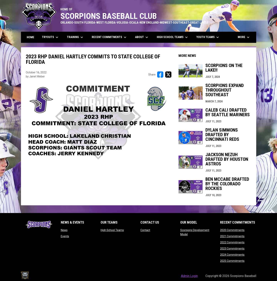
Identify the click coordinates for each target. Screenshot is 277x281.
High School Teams (112, 230)
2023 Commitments (232, 248)
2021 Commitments (232, 236)
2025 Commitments (232, 260)
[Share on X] (168, 74)
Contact (145, 230)
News (64, 230)
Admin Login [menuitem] (189, 276)
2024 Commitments (232, 254)
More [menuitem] (244, 37)
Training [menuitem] (75, 37)
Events (65, 236)
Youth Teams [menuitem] (208, 37)
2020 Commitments (232, 230)
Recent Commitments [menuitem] (109, 37)
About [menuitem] (142, 37)
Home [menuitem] (30, 37)
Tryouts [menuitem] (50, 37)
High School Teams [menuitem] (173, 37)
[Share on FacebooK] (160, 74)
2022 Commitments (232, 242)
